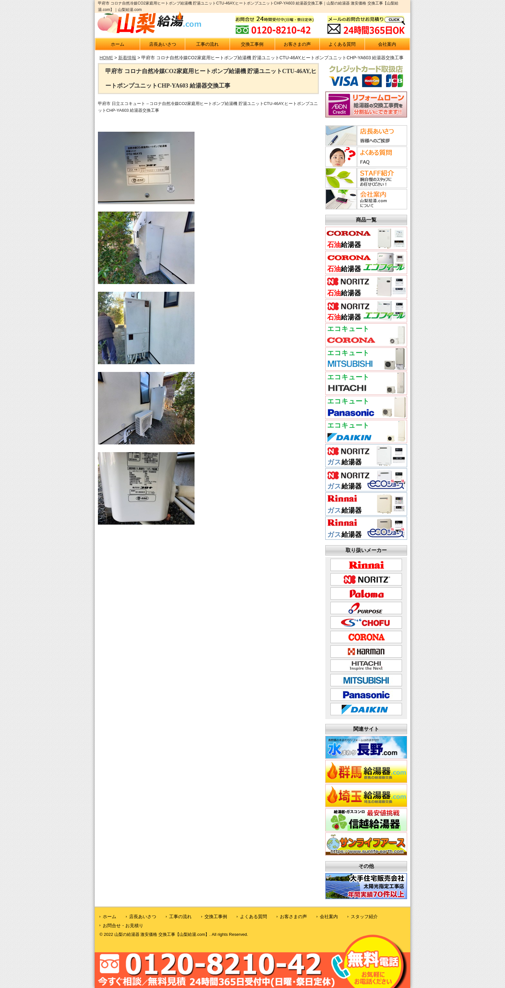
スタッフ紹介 (364, 916)
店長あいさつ (162, 44)
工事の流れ (207, 44)
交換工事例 (252, 44)
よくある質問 (342, 44)
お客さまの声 (297, 44)
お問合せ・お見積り (123, 925)
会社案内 (387, 44)
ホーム (117, 44)
